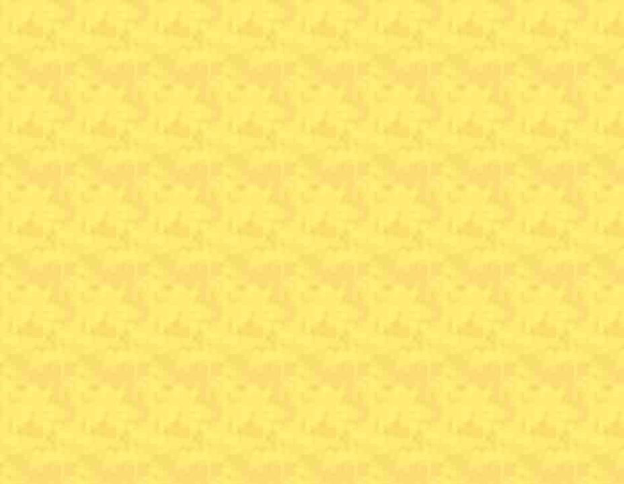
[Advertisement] (312, 101)
